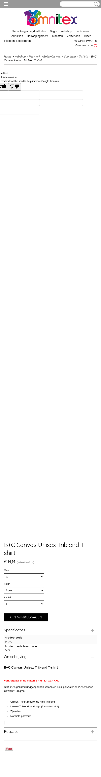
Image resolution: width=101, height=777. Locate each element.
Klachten (57, 36)
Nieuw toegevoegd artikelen (29, 31)
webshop (66, 31)
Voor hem (70, 56)
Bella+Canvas (52, 56)
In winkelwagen (27, 617)
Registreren (23, 40)
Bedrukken (16, 36)
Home (7, 56)
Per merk (34, 56)
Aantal (7, 597)
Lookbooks (82, 31)
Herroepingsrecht (37, 36)
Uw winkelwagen (85, 41)
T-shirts (83, 56)
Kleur (7, 584)
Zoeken (95, 4)
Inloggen (9, 40)
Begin (53, 31)
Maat (6, 570)
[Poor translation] (14, 87)
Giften (87, 36)
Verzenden (73, 36)
